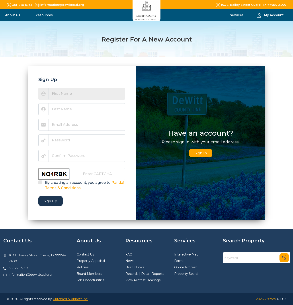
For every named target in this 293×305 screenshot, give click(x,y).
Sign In (201, 153)
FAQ (128, 254)
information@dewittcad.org (30, 275)
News (129, 261)
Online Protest (185, 267)
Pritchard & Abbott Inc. (70, 299)
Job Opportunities (90, 280)
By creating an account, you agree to (84, 185)
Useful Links (134, 267)
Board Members (89, 274)
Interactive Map (186, 254)
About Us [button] (13, 15)
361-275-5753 (18, 268)
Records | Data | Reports (144, 274)
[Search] (256, 257)
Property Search (186, 274)
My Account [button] (274, 15)
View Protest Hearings (142, 280)
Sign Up (50, 201)
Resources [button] (44, 15)
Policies (82, 267)
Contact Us (85, 254)
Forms (179, 261)
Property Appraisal (91, 261)
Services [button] (237, 15)
